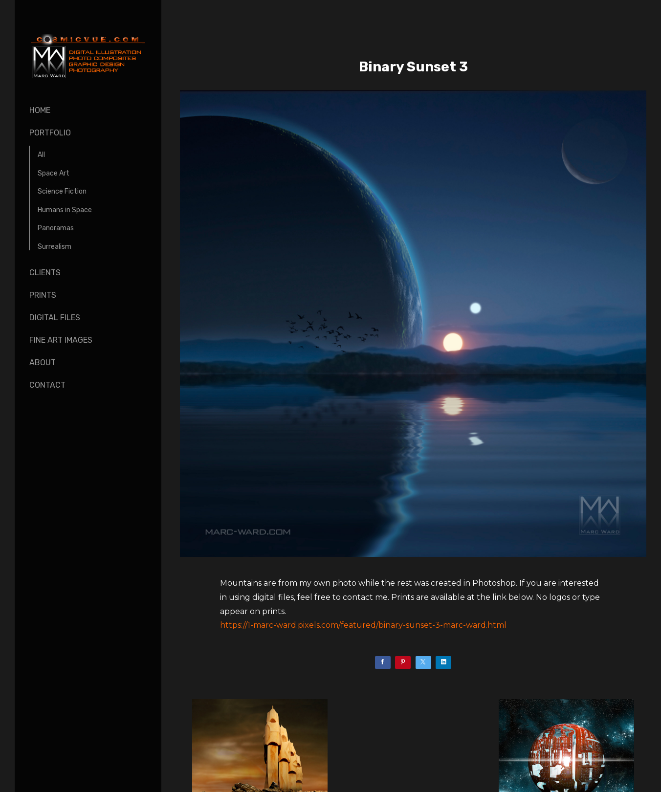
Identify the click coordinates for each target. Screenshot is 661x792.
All (41, 155)
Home (39, 110)
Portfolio (50, 132)
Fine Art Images (60, 340)
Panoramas (56, 228)
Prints (42, 295)
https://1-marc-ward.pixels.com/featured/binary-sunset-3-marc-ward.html (363, 625)
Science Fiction (62, 191)
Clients (45, 272)
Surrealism (54, 246)
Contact (47, 385)
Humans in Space (65, 210)
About (42, 362)
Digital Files (54, 317)
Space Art (53, 173)
